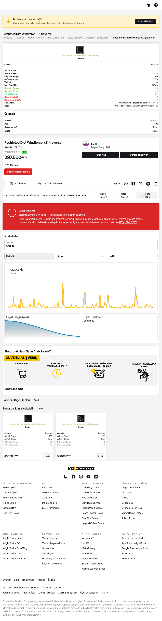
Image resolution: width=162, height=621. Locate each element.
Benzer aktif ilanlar (146, 21)
